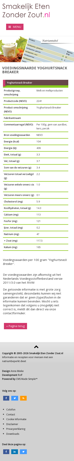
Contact (10, 414)
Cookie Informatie (16, 419)
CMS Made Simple (26, 379)
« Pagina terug (15, 326)
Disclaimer (12, 424)
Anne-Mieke (17, 371)
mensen (38, 357)
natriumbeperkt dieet (14, 361)
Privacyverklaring (15, 429)
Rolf (20, 375)
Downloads (12, 434)
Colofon (10, 409)
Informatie (8, 357)
